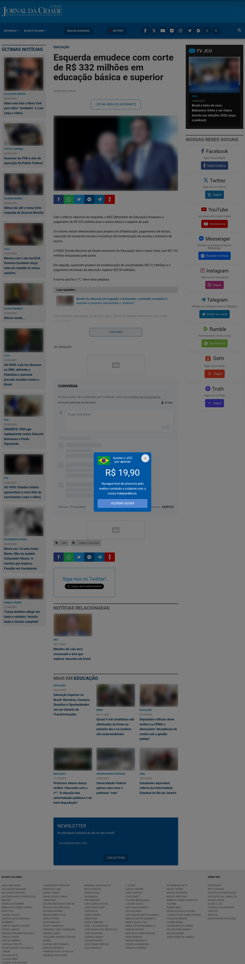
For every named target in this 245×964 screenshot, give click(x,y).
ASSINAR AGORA (122, 503)
